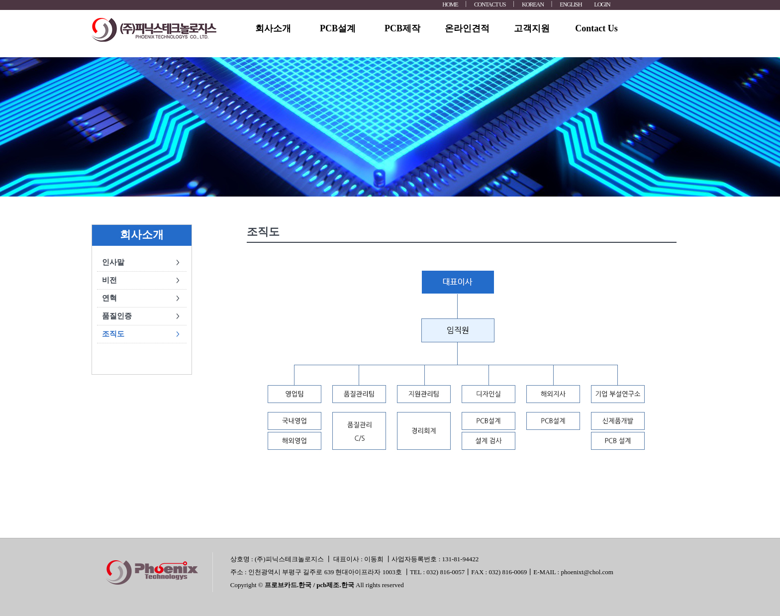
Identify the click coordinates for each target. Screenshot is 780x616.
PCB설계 (338, 28)
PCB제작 (402, 28)
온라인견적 (467, 28)
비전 (109, 280)
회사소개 (273, 28)
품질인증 (117, 316)
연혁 (109, 298)
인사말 (113, 262)
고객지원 (532, 28)
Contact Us (596, 28)
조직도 (113, 334)
